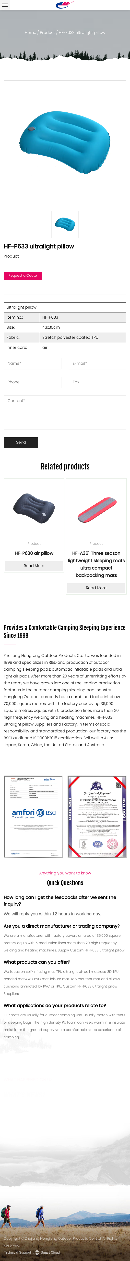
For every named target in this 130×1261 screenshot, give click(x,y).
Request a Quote (23, 276)
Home (30, 32)
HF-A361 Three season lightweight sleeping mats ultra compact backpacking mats (96, 565)
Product (47, 32)
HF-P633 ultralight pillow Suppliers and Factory (58, 721)
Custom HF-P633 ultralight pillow (97, 951)
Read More (34, 566)
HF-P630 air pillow (34, 554)
